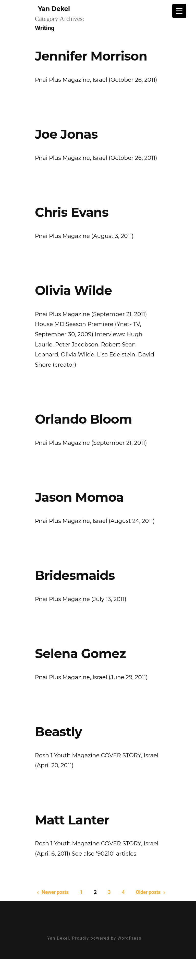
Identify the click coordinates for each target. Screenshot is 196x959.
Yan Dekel (54, 9)
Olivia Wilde (73, 290)
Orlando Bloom (83, 419)
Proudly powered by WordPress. (107, 938)
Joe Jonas (66, 134)
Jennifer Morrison (91, 56)
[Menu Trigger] (179, 11)
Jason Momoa (79, 497)
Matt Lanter (72, 820)
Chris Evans (71, 212)
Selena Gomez (80, 653)
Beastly (58, 731)
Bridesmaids (75, 575)
